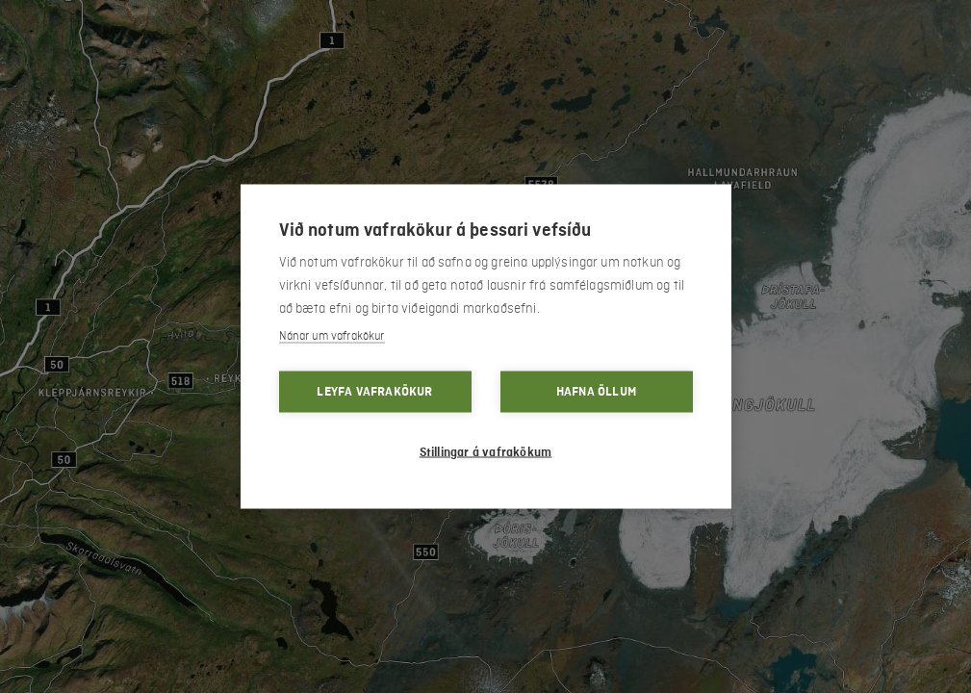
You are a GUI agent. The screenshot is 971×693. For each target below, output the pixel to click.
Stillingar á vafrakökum (486, 452)
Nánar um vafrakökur (332, 336)
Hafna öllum (596, 391)
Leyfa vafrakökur (374, 391)
